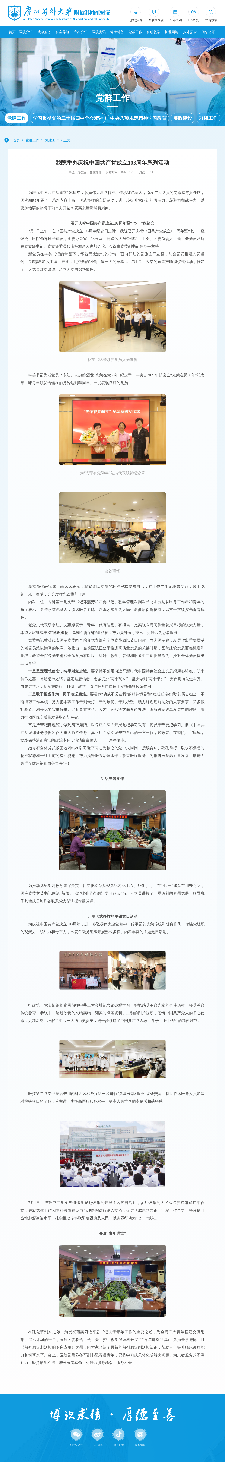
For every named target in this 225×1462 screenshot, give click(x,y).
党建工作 (16, 118)
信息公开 (208, 32)
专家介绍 (81, 32)
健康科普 (117, 32)
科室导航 (62, 32)
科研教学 (153, 32)
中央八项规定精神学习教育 (138, 118)
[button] (211, 14)
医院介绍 (26, 32)
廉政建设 (182, 118)
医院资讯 (99, 32)
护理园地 (171, 32)
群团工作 (208, 118)
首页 (12, 32)
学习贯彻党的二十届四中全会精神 (68, 118)
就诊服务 (44, 32)
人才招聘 (190, 32)
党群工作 (135, 32)
